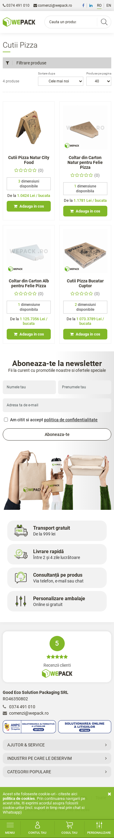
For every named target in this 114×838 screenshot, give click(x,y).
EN (108, 5)
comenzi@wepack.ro (52, 5)
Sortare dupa (46, 73)
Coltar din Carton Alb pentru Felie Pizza (29, 283)
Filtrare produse (26, 62)
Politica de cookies (19, 798)
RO (99, 5)
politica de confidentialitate (71, 419)
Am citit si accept (51, 419)
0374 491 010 (16, 5)
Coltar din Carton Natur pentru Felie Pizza (85, 162)
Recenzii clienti (57, 657)
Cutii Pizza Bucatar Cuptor (85, 283)
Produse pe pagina (98, 73)
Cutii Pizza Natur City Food (28, 160)
